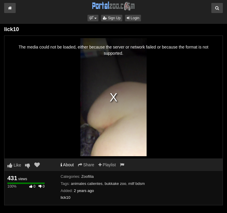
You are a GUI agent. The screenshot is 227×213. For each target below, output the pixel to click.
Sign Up (112, 18)
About (67, 164)
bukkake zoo (115, 183)
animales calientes (87, 183)
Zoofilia (87, 176)
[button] (92, 18)
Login (133, 18)
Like (14, 165)
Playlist (107, 164)
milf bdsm (136, 183)
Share (86, 164)
